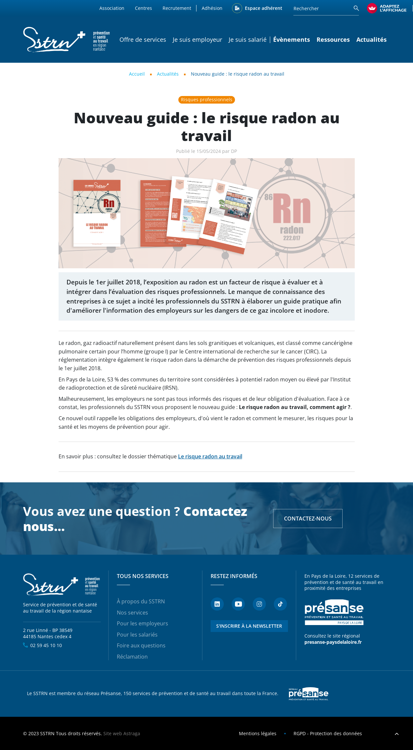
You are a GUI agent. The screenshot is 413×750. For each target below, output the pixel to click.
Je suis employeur (197, 39)
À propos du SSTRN (141, 601)
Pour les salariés (137, 634)
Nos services (132, 612)
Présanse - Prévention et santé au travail (334, 612)
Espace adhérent (263, 8)
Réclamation (132, 656)
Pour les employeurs (142, 623)
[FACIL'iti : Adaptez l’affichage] (386, 8)
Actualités (371, 39)
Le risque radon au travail (210, 456)
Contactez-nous (308, 518)
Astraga (131, 733)
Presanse (308, 694)
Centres (143, 8)
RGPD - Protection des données (328, 733)
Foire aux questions (141, 645)
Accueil (137, 74)
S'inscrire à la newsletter (249, 626)
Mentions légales (257, 733)
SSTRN (62, 584)
